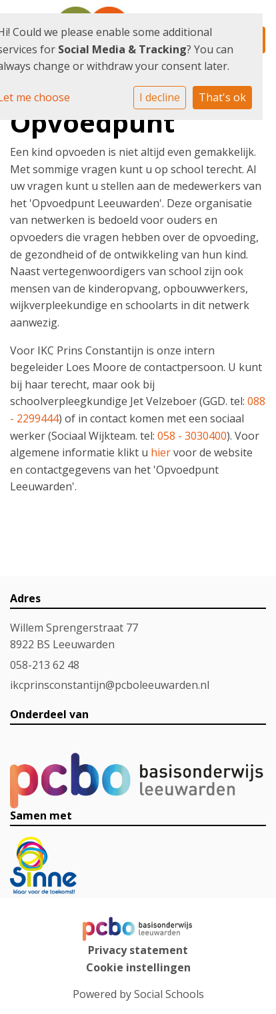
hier (161, 452)
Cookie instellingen (138, 967)
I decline (159, 97)
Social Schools (169, 994)
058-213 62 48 (44, 665)
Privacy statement (138, 950)
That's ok (222, 97)
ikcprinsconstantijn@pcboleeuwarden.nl (109, 685)
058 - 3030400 (192, 435)
